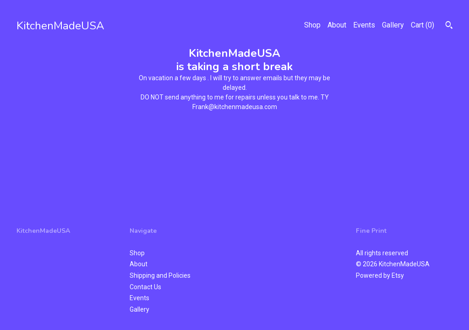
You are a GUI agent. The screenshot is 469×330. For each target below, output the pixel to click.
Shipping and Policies (160, 275)
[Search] (449, 26)
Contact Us (145, 287)
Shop (312, 25)
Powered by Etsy (380, 275)
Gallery (393, 25)
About (336, 25)
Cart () (422, 25)
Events (364, 25)
